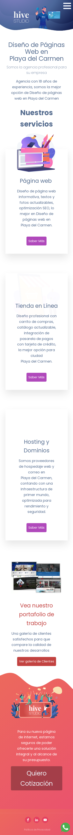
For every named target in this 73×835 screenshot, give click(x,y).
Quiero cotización (36, 778)
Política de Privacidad (37, 829)
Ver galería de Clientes (36, 661)
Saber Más (36, 241)
